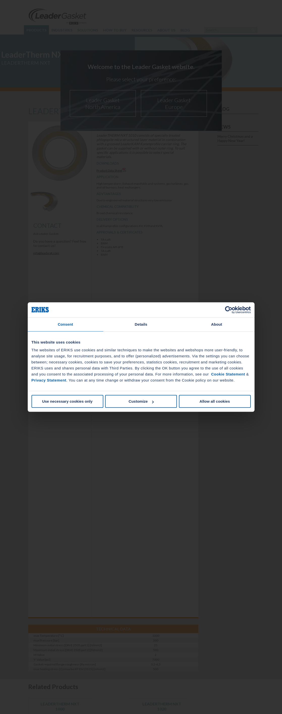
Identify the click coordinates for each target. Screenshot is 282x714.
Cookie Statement (228, 374)
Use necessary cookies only (67, 401)
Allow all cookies (215, 401)
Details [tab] (141, 324)
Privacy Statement (49, 380)
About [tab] (216, 324)
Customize (141, 401)
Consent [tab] (65, 324)
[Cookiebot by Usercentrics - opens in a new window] (229, 310)
